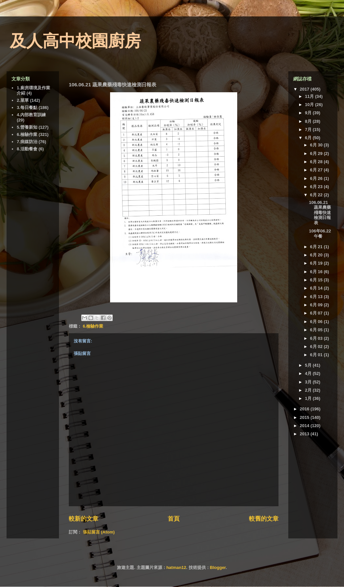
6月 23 (317, 186)
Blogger (218, 567)
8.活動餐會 (27, 148)
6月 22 (317, 194)
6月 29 (317, 153)
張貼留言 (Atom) (99, 532)
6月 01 (317, 354)
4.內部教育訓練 (31, 114)
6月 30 (317, 144)
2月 (309, 390)
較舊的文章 (263, 518)
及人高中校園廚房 (75, 41)
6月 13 (317, 296)
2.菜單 (23, 100)
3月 (309, 382)
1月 (309, 398)
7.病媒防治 (27, 141)
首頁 (174, 518)
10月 (310, 104)
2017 (305, 89)
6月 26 (317, 178)
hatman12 (176, 567)
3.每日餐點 (27, 107)
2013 (305, 433)
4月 (309, 373)
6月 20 (317, 254)
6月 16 (317, 271)
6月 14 (317, 288)
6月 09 (317, 304)
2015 (305, 417)
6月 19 (317, 263)
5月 (309, 365)
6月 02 (317, 346)
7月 (309, 129)
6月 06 (317, 321)
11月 (310, 96)
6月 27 (317, 169)
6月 (309, 137)
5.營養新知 (27, 127)
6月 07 (317, 313)
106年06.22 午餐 (320, 233)
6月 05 (317, 329)
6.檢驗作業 (93, 326)
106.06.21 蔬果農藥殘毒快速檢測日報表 (320, 212)
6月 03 (317, 338)
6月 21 (317, 246)
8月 (309, 121)
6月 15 (317, 279)
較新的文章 (83, 518)
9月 (309, 112)
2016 (305, 408)
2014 (305, 425)
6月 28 (317, 161)
